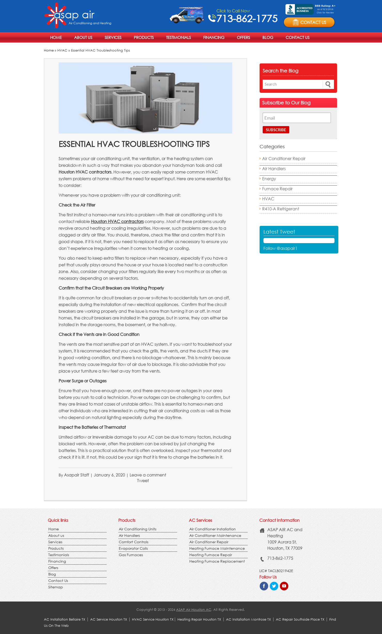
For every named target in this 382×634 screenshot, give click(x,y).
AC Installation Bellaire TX (65, 619)
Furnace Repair (277, 188)
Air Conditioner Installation (212, 528)
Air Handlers (274, 168)
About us (83, 37)
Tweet (143, 480)
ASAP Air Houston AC (193, 609)
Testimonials (178, 37)
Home (56, 37)
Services (113, 37)
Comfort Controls (133, 541)
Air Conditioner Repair (284, 158)
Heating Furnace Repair (210, 554)
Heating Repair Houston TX (199, 619)
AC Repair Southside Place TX (300, 619)
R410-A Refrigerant (280, 208)
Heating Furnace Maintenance (217, 548)
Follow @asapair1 (280, 248)
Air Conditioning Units (137, 528)
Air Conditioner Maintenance (215, 535)
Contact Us (297, 37)
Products (144, 37)
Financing (213, 37)
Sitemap (55, 586)
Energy (269, 178)
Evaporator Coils (133, 548)
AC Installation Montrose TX (248, 619)
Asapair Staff (76, 474)
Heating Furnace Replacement (217, 561)
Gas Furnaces (131, 554)
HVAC (62, 50)
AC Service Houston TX (109, 619)
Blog (267, 37)
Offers (243, 37)
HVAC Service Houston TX (153, 619)
